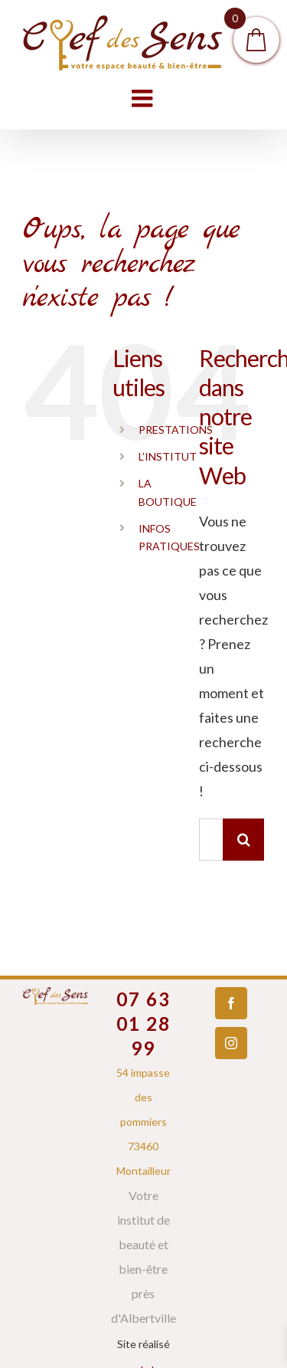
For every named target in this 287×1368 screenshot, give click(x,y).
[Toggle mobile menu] (144, 98)
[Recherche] (244, 840)
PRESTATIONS (176, 429)
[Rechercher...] (211, 840)
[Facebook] (231, 1003)
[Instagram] (231, 1043)
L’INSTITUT (168, 456)
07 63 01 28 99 (143, 1023)
